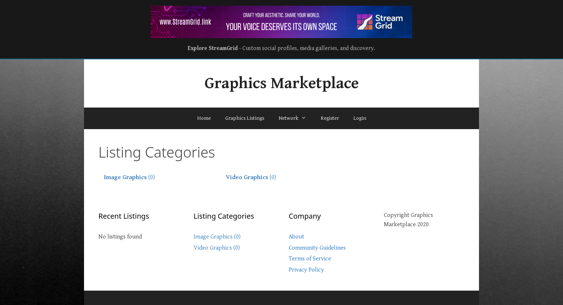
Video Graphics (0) (217, 247)
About (296, 236)
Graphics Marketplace (282, 83)
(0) (129, 177)
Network (296, 118)
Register (330, 118)
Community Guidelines (317, 247)
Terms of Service (310, 258)
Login (359, 118)
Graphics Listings (244, 118)
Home (204, 118)
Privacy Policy (306, 269)
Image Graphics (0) (217, 236)
